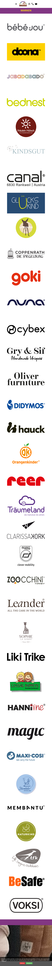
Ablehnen (22, 963)
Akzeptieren (29, 963)
